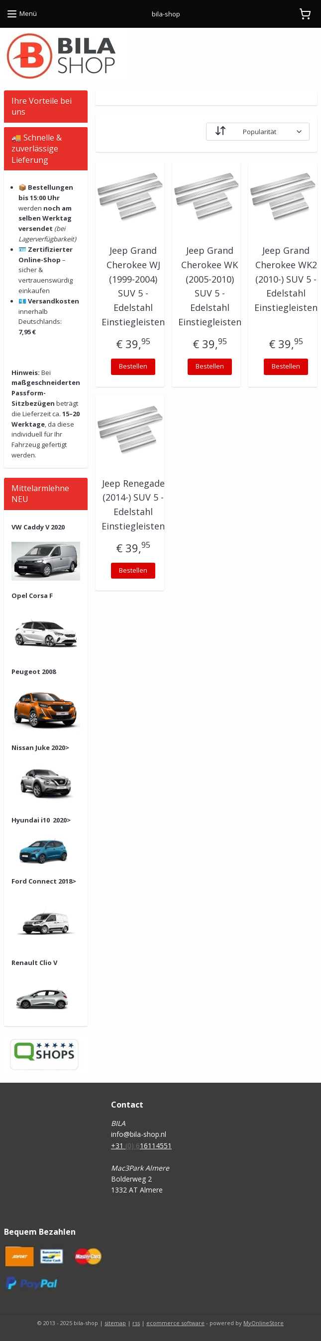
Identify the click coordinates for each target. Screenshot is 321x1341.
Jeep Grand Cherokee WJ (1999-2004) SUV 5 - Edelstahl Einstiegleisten (133, 286)
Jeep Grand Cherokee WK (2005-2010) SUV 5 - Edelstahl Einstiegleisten (209, 286)
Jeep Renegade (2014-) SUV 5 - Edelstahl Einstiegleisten (133, 504)
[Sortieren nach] (258, 131)
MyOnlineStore (263, 1323)
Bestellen (133, 366)
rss (136, 1323)
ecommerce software (175, 1323)
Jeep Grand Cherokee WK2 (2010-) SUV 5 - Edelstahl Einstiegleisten (286, 278)
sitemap (115, 1323)
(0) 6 (132, 1145)
